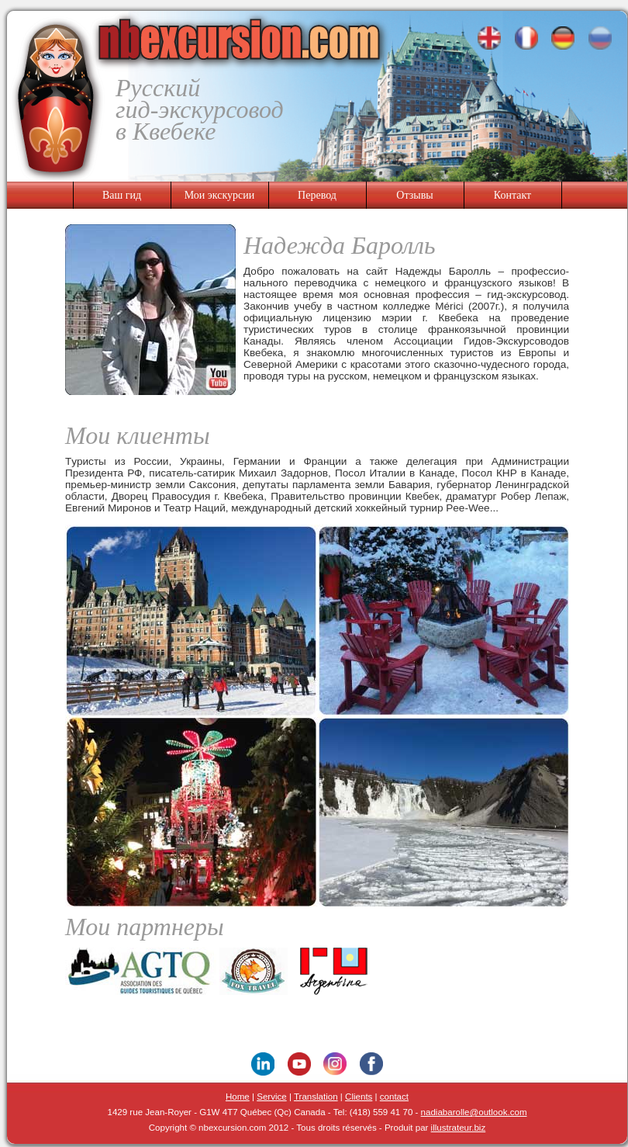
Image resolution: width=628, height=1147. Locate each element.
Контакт (512, 195)
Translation (316, 1096)
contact (394, 1096)
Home (238, 1096)
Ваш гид (121, 195)
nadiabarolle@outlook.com (474, 1112)
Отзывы (414, 195)
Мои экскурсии (220, 195)
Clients (358, 1096)
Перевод (317, 195)
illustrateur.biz (458, 1127)
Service (272, 1096)
